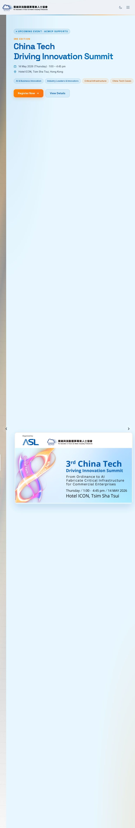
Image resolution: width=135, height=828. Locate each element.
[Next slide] (128, 428)
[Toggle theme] (120, 7)
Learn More (52, 438)
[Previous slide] (6, 428)
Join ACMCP (21, 438)
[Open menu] (127, 7)
